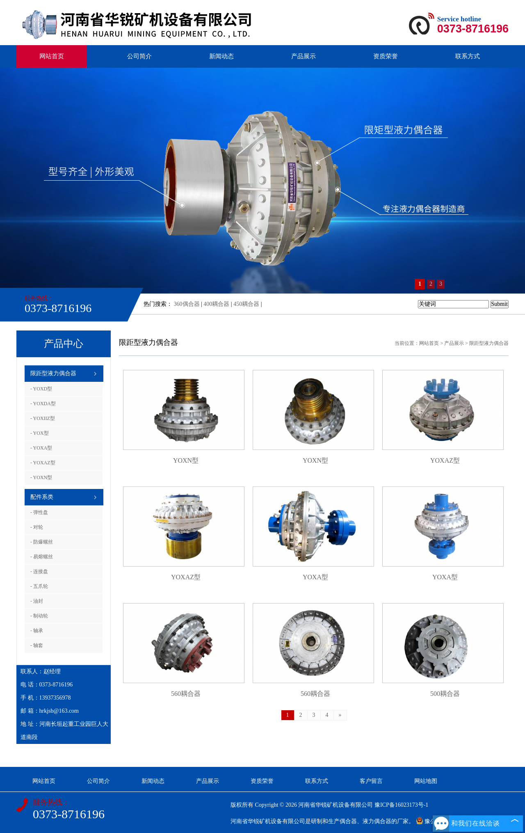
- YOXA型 (41, 448)
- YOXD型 (41, 389)
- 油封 (36, 601)
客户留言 (371, 781)
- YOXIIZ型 (42, 418)
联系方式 (467, 56)
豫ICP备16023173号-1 (401, 805)
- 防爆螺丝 (41, 542)
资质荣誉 (385, 56)
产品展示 (303, 56)
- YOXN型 (41, 477)
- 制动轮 (39, 616)
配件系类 (41, 497)
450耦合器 (246, 304)
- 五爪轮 (39, 586)
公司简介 (139, 56)
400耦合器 (216, 304)
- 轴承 (36, 630)
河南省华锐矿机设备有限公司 (335, 805)
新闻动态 (221, 56)
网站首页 (51, 56)
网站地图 (425, 781)
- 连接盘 (39, 571)
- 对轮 (36, 527)
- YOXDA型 (43, 403)
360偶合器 (187, 304)
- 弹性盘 (39, 512)
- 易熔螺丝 (41, 557)
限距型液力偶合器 (53, 373)
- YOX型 (39, 433)
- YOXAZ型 (42, 463)
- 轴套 (36, 645)
